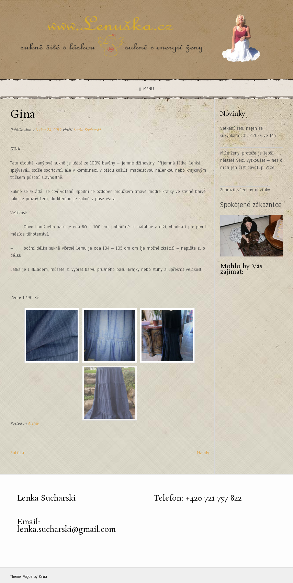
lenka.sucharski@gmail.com (66, 529)
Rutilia (17, 453)
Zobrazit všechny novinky (245, 190)
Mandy (203, 453)
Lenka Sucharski (87, 130)
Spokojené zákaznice (251, 204)
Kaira (43, 576)
